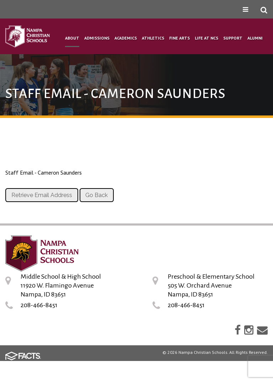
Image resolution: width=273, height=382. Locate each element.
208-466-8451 (39, 305)
